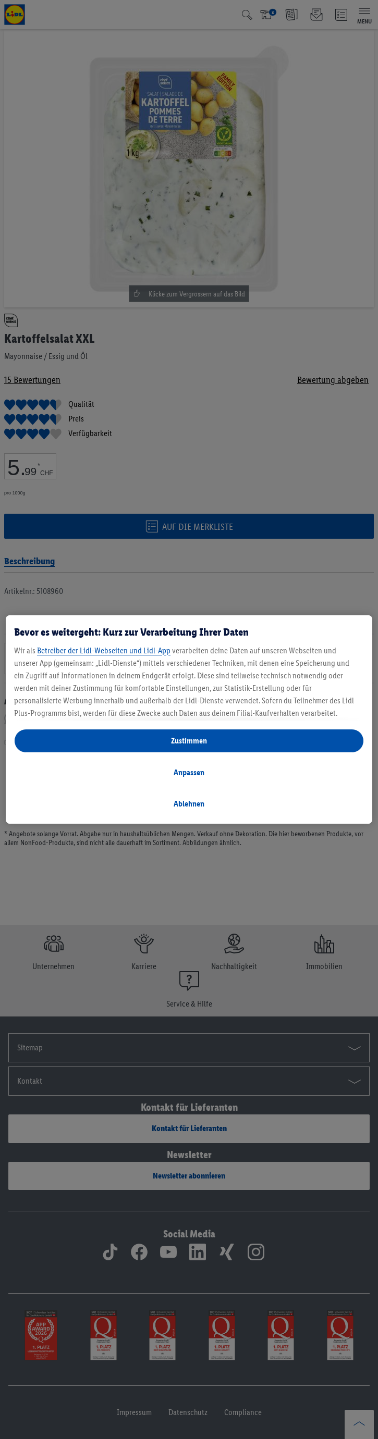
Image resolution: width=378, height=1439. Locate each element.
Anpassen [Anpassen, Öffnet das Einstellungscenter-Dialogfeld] (189, 772)
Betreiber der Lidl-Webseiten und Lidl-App (103, 650)
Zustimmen (189, 741)
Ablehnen (189, 804)
